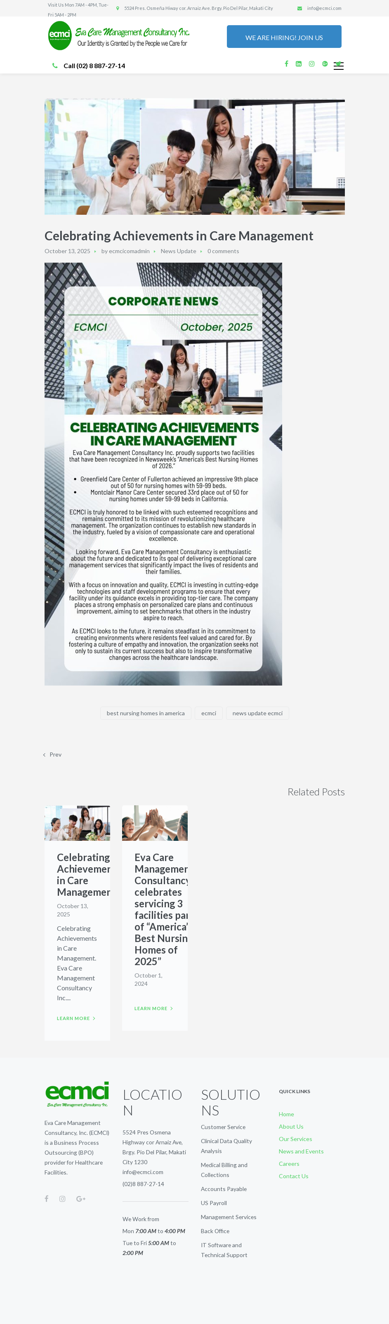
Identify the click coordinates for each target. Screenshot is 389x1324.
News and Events (301, 1151)
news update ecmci (258, 713)
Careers (289, 1163)
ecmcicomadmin (129, 250)
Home (286, 1114)
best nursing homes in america (146, 713)
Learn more (73, 1018)
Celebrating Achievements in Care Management (89, 874)
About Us (291, 1126)
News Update (178, 250)
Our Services (295, 1138)
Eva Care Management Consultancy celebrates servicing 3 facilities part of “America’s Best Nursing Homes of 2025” (164, 909)
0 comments (223, 250)
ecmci (208, 713)
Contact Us (294, 1175)
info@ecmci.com (143, 1171)
